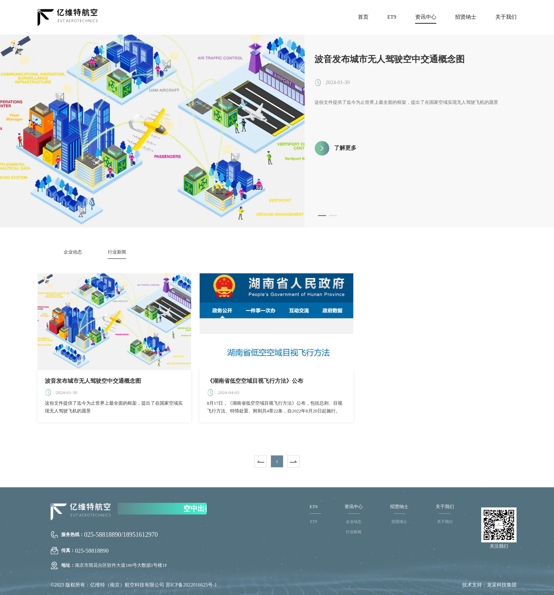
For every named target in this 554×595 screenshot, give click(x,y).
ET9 (391, 17)
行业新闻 (117, 252)
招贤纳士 (465, 17)
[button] (322, 215)
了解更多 (345, 147)
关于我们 (506, 17)
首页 (363, 17)
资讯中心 (425, 17)
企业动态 (73, 252)
